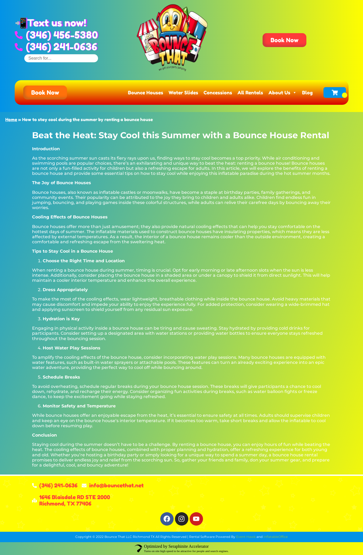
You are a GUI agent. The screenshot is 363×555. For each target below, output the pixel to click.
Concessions (218, 92)
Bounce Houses (145, 92)
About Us (282, 92)
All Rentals (250, 92)
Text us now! (56, 23)
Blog (307, 92)
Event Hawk (246, 537)
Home (11, 119)
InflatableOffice (275, 537)
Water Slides (183, 92)
